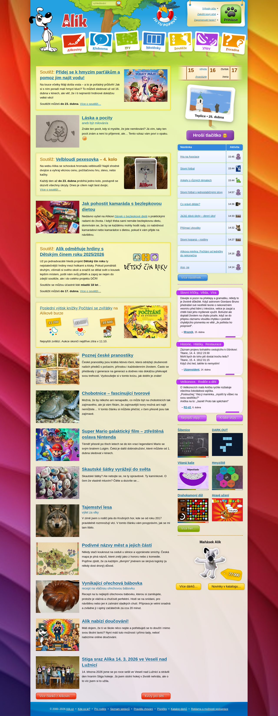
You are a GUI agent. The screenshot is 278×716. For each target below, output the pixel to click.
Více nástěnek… (192, 277)
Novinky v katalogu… (226, 586)
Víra (213, 292)
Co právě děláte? (190, 204)
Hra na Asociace (189, 156)
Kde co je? (84, 709)
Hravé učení (227, 507)
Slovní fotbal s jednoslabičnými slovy (201, 192)
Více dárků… (188, 586)
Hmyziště (227, 475)
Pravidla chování (143, 709)
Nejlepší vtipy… (192, 418)
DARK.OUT (227, 442)
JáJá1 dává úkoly (197, 215)
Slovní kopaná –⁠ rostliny (194, 239)
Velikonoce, (188, 382)
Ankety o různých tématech (196, 180)
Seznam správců (120, 709)
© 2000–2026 (62, 709)
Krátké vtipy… (229, 418)
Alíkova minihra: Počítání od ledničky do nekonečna (201, 253)
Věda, (205, 292)
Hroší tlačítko (210, 135)
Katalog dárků (179, 709)
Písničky (162, 709)
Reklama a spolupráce (209, 709)
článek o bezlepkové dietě (130, 216)
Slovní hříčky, (189, 292)
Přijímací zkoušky (190, 227)
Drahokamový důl (193, 507)
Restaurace (213, 344)
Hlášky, (199, 344)
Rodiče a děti (207, 382)
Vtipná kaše (193, 475)
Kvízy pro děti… (156, 696)
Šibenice (193, 442)
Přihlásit (231, 20)
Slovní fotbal (187, 168)
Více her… (188, 528)
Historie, (186, 344)
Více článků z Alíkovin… (56, 696)
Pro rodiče (100, 709)
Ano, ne (184, 267)
